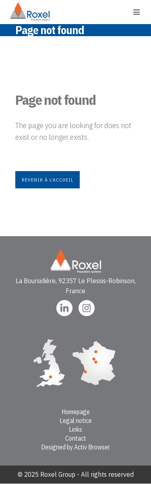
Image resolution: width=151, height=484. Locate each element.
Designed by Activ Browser (75, 447)
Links (75, 429)
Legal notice (76, 421)
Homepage (76, 412)
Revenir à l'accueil (47, 180)
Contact (75, 438)
